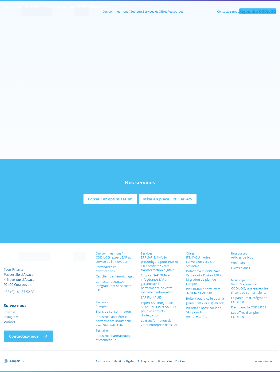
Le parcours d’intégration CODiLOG (249, 300)
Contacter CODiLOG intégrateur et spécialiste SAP (113, 285)
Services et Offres (155, 11)
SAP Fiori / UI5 (151, 297)
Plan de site (103, 361)
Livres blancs (240, 268)
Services (146, 253)
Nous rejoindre (241, 280)
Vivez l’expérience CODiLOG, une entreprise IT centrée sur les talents (249, 288)
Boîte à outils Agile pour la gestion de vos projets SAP (205, 300)
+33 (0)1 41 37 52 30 (19, 291)
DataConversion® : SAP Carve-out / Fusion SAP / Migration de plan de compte (203, 277)
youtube (9, 321)
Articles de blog (242, 257)
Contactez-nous (228, 11)
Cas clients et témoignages (115, 276)
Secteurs (137, 11)
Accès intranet (264, 361)
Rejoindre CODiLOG (257, 11)
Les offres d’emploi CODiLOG (245, 314)
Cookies (180, 361)
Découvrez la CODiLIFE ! (248, 307)
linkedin (9, 312)
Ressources (175, 11)
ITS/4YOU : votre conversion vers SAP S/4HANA (200, 261)
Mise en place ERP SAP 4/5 (167, 198)
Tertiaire (102, 330)
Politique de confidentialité (155, 361)
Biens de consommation (113, 311)
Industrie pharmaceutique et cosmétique (114, 337)
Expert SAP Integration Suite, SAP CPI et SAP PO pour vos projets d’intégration (158, 308)
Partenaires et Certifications (106, 269)
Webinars (238, 262)
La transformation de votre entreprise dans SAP (159, 322)
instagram (11, 317)
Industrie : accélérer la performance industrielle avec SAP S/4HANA (114, 321)
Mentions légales (124, 361)
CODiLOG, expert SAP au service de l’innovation (114, 259)
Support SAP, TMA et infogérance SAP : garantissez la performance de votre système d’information (157, 283)
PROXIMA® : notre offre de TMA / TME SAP (203, 291)
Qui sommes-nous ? (117, 11)
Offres (190, 253)
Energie (101, 306)
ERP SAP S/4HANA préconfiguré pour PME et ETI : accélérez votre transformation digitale (159, 263)
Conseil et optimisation (110, 198)
